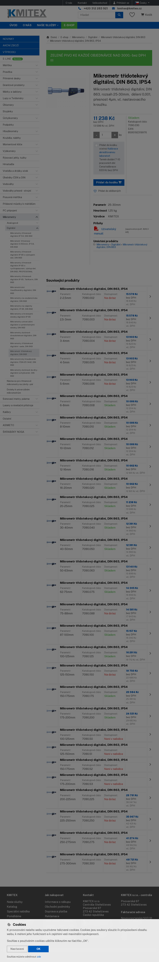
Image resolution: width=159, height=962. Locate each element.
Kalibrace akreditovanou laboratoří (108, 152)
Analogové (12, 223)
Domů (51, 37)
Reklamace (52, 916)
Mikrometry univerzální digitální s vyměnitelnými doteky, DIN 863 (22, 324)
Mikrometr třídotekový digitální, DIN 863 (21, 352)
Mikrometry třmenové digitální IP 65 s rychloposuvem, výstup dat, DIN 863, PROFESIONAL (23, 267)
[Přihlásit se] (121, 3)
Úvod (13, 25)
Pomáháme (14, 916)
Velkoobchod (99, 2)
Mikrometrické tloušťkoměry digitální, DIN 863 (23, 290)
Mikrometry (78, 37)
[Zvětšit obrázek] (66, 93)
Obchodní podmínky (57, 906)
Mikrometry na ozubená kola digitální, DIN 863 (23, 299)
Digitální (11, 228)
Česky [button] (141, 2)
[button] (36, 65)
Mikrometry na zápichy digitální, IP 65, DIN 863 (21, 307)
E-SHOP (69, 25)
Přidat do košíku (109, 182)
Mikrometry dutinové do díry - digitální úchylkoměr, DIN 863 (24, 373)
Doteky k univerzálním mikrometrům (18, 391)
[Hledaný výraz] (96, 15)
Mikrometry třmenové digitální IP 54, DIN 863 (21, 234)
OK (38, 949)
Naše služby (15, 902)
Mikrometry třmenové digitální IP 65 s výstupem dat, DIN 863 (22, 255)
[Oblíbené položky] (132, 15)
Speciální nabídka (18, 911)
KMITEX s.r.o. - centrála (136, 895)
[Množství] (106, 135)
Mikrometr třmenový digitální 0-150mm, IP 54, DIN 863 (22, 244)
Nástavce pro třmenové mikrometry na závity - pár (20, 383)
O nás (69, 2)
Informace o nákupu (58, 902)
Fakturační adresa (133, 912)
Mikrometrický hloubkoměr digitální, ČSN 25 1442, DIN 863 (23, 362)
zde (39, 956)
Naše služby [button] (46, 25)
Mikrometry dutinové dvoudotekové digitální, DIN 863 (23, 335)
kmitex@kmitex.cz (129, 8)
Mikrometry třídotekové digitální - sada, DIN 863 (21, 344)
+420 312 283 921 (96, 8)
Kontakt (82, 2)
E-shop (64, 37)
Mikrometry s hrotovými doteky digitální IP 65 (21, 315)
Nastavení (17, 949)
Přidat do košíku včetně (111, 158)
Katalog (12, 906)
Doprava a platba (56, 911)
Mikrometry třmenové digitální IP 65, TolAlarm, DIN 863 (24, 279)
